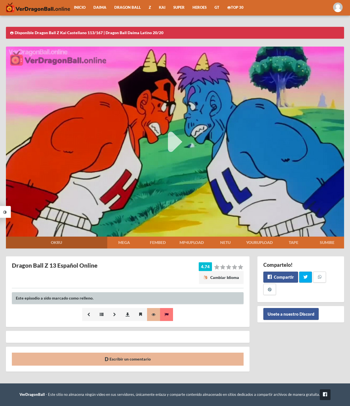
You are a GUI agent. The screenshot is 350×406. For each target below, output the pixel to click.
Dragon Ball (127, 7)
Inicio (80, 7)
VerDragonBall (32, 394)
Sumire (327, 242)
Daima (99, 7)
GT (217, 7)
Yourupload (259, 242)
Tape (293, 242)
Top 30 (235, 7)
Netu (225, 242)
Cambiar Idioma (221, 277)
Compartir (281, 277)
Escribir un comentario (128, 359)
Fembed (158, 242)
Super (179, 7)
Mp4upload (192, 242)
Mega (124, 242)
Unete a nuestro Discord (291, 313)
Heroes (200, 7)
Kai (162, 7)
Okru (56, 242)
